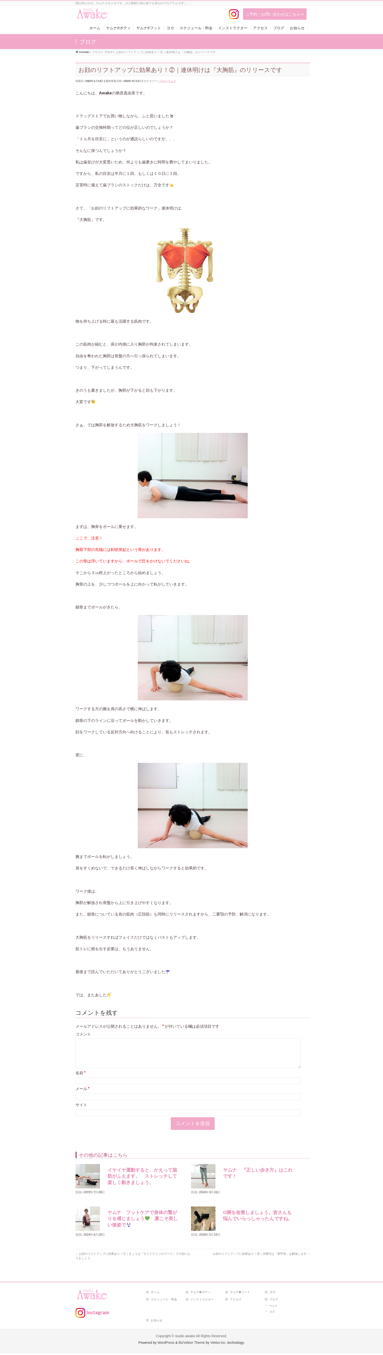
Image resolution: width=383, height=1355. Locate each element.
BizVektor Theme (192, 1344)
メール (82, 1094)
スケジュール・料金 (164, 1301)
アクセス (236, 1301)
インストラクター (202, 1301)
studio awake (185, 1338)
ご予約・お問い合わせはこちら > (275, 14)
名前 (80, 1078)
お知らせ (156, 1322)
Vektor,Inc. (218, 1344)
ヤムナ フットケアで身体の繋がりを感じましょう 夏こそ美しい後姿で (142, 1224)
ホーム (155, 1293)
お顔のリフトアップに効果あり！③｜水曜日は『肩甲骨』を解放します (261, 1259)
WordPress (166, 1344)
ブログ (163, 80)
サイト (81, 1110)
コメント (83, 1034)
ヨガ (272, 1293)
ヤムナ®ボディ (200, 1293)
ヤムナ (172, 80)
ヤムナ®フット (240, 1293)
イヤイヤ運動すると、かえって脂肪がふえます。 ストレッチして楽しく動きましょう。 (142, 1182)
